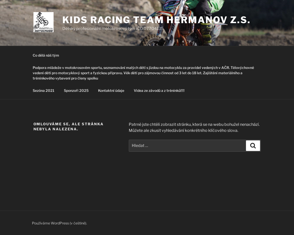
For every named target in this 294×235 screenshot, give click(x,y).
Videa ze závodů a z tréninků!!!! (159, 90)
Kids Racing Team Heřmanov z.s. (156, 19)
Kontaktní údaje (111, 90)
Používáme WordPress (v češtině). (59, 223)
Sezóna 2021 (43, 90)
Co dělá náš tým (46, 55)
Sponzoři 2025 (76, 90)
